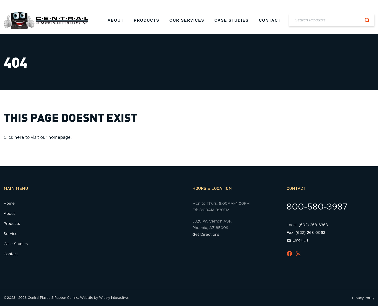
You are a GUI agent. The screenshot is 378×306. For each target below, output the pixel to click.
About (116, 20)
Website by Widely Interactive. (104, 298)
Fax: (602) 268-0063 (306, 233)
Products (146, 20)
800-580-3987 (317, 207)
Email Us (298, 240)
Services (12, 234)
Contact (270, 20)
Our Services (186, 20)
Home (9, 203)
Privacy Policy (363, 298)
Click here (14, 137)
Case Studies (231, 20)
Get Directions (205, 234)
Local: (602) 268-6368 (307, 225)
